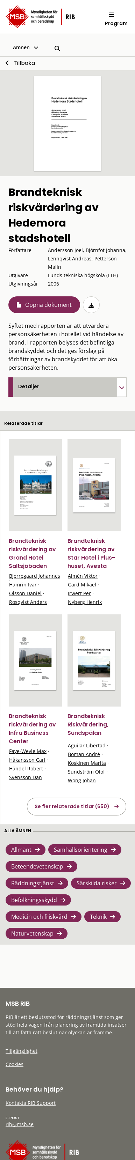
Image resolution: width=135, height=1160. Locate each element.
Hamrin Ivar (23, 584)
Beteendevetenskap (37, 866)
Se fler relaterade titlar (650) (72, 806)
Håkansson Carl (27, 759)
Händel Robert (26, 768)
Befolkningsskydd (34, 900)
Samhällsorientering (80, 850)
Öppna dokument (48, 305)
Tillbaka (24, 63)
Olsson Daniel (25, 593)
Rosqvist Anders (28, 602)
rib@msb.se (20, 1124)
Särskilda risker (97, 883)
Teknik (98, 917)
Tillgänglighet (21, 1051)
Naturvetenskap (32, 933)
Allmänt (21, 850)
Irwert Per (79, 593)
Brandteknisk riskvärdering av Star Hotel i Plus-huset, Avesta (91, 553)
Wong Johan (82, 780)
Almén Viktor (83, 575)
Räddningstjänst (32, 883)
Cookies (14, 1064)
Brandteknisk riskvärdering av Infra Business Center (32, 728)
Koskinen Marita (87, 763)
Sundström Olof (86, 771)
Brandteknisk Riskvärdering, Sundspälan (88, 724)
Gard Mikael (82, 584)
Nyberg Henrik (85, 602)
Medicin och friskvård (39, 917)
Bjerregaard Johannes (34, 575)
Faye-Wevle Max (28, 751)
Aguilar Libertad (87, 745)
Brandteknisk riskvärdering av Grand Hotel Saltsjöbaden (32, 553)
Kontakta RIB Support (31, 1103)
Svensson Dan (25, 777)
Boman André (84, 754)
